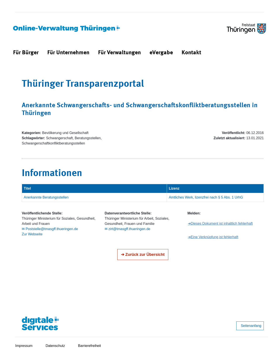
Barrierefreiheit (89, 346)
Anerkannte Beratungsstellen (46, 197)
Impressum (23, 346)
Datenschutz (55, 346)
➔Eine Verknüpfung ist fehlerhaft (213, 237)
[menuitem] (26, 53)
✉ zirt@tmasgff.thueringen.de (127, 229)
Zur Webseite (32, 234)
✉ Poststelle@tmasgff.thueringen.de (50, 229)
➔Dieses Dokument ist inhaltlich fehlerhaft (220, 223)
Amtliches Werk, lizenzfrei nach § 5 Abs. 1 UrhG (206, 197)
